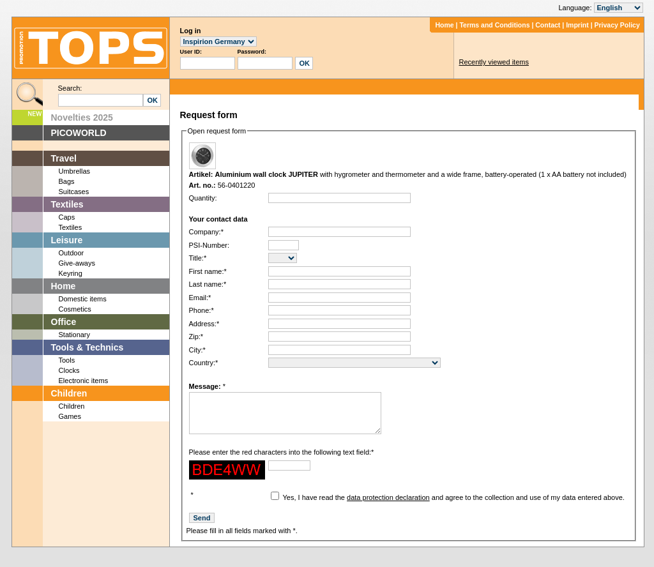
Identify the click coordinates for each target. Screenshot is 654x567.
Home (444, 25)
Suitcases (74, 191)
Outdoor (71, 253)
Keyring (70, 273)
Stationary (75, 334)
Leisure (67, 240)
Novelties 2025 (82, 117)
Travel (64, 158)
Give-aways (77, 263)
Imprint (577, 25)
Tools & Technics (87, 347)
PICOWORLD (79, 133)
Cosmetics (75, 309)
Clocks (69, 370)
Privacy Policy (617, 25)
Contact (547, 25)
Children (69, 393)
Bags (67, 181)
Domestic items (83, 299)
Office (64, 322)
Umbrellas (75, 171)
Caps (67, 217)
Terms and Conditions (494, 25)
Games (70, 416)
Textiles (67, 204)
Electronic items (84, 380)
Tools (67, 360)
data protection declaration (388, 507)
